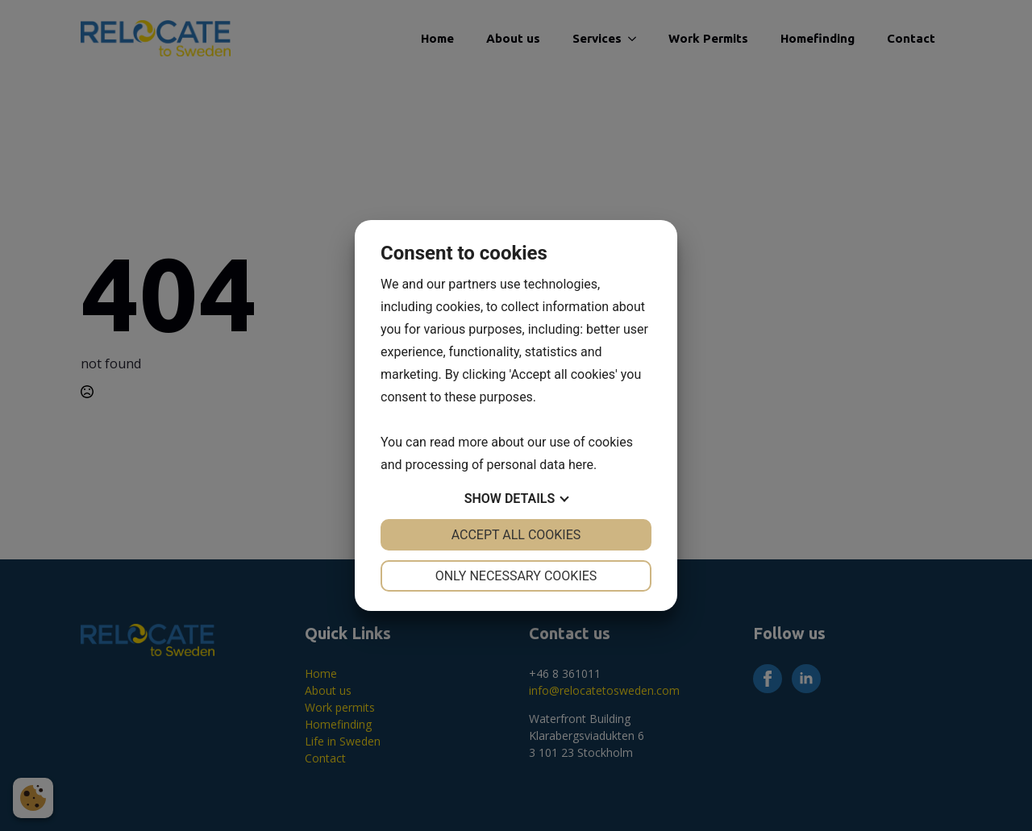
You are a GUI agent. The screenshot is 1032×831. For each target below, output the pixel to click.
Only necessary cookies (516, 576)
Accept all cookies (516, 534)
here (580, 464)
